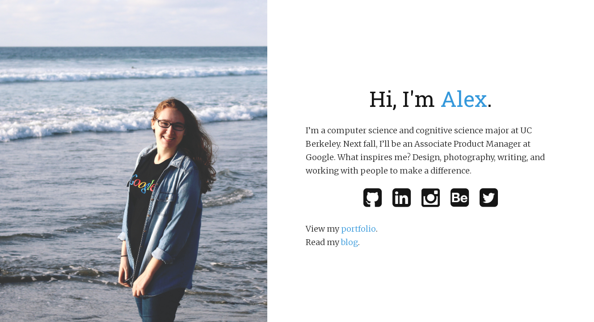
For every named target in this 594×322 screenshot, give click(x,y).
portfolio (358, 229)
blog (349, 242)
